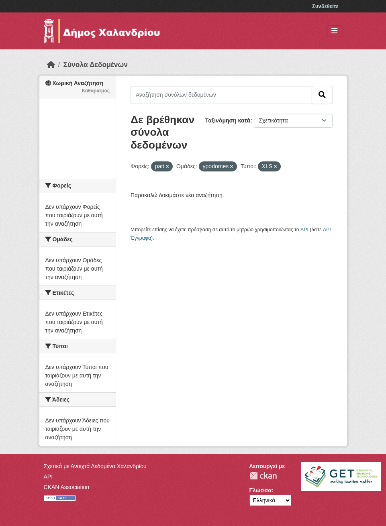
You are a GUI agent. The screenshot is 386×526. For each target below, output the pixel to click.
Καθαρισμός (96, 91)
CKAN (263, 475)
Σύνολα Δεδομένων (95, 65)
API (304, 229)
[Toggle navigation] (334, 31)
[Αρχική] (51, 65)
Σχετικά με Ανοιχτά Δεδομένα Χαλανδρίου (95, 466)
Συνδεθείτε (325, 6)
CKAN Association (67, 487)
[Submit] (322, 95)
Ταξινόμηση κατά (227, 120)
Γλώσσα (260, 490)
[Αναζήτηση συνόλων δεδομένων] (221, 95)
